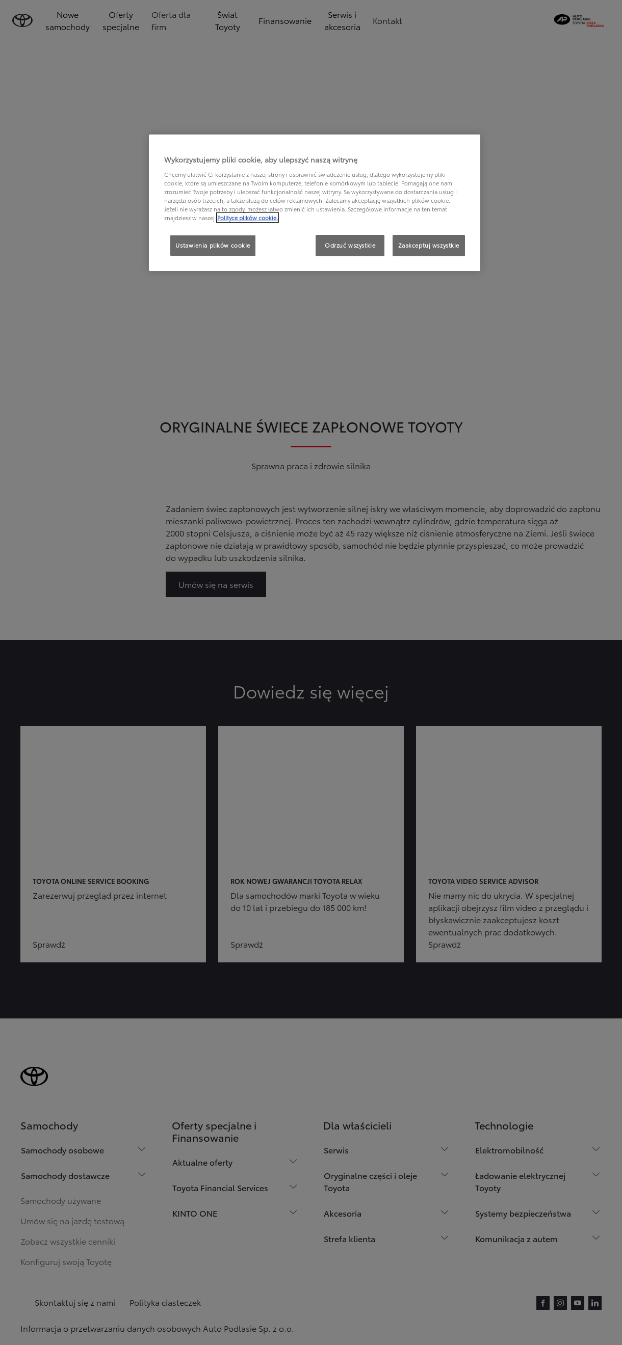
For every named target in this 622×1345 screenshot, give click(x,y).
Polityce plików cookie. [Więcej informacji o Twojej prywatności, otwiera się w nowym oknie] (247, 217)
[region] (314, 202)
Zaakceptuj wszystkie (428, 245)
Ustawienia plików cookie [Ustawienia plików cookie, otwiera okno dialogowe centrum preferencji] (212, 245)
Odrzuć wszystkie (350, 245)
